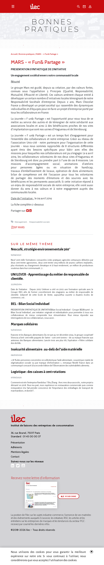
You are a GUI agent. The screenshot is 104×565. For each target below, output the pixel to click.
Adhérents (16, 447)
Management (21, 222)
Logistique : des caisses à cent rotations (38, 372)
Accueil (14, 54)
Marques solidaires (24, 324)
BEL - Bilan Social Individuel (30, 304)
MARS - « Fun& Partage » (47, 54)
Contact (15, 456)
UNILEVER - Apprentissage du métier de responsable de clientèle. (50, 276)
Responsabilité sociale (39, 222)
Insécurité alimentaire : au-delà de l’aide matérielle (46, 349)
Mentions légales (20, 452)
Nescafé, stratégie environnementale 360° (40, 249)
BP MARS (19, 227)
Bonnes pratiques (27, 54)
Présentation (18, 442)
